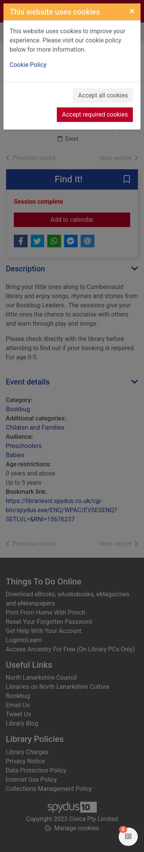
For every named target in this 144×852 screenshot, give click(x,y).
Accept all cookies (103, 95)
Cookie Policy (28, 64)
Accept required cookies (95, 114)
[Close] (132, 11)
